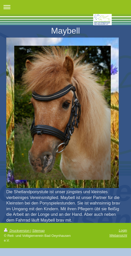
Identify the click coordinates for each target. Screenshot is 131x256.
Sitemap (38, 231)
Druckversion (17, 231)
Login (123, 230)
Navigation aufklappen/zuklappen (65, 7)
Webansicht (118, 235)
